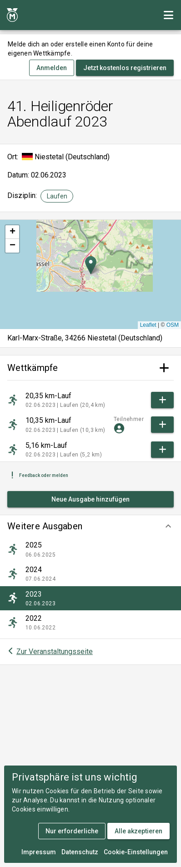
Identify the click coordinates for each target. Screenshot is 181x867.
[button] (90, 526)
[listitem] (90, 549)
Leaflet (148, 325)
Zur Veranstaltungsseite (54, 651)
